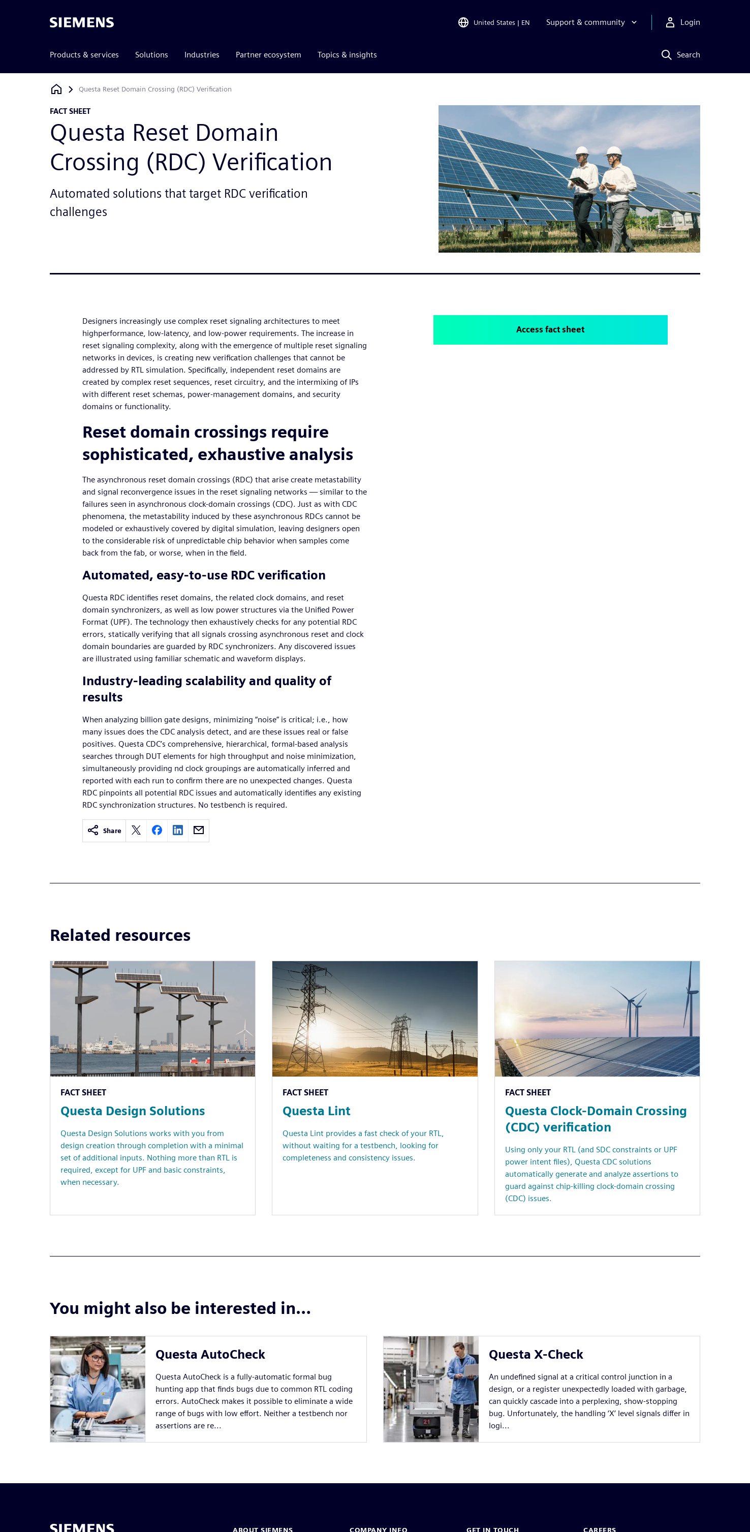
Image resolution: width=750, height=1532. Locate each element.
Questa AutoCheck (210, 1354)
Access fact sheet (550, 329)
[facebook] (157, 831)
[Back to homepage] (56, 89)
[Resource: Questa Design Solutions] (153, 1088)
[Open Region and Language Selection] (493, 22)
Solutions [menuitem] (151, 54)
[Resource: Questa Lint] (375, 1088)
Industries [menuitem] (202, 54)
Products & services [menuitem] (84, 54)
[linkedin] (178, 831)
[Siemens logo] (82, 22)
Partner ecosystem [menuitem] (268, 54)
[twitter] (136, 831)
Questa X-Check (536, 1354)
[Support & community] (592, 22)
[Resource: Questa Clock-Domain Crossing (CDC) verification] (597, 1088)
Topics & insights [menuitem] (347, 54)
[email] (199, 831)
